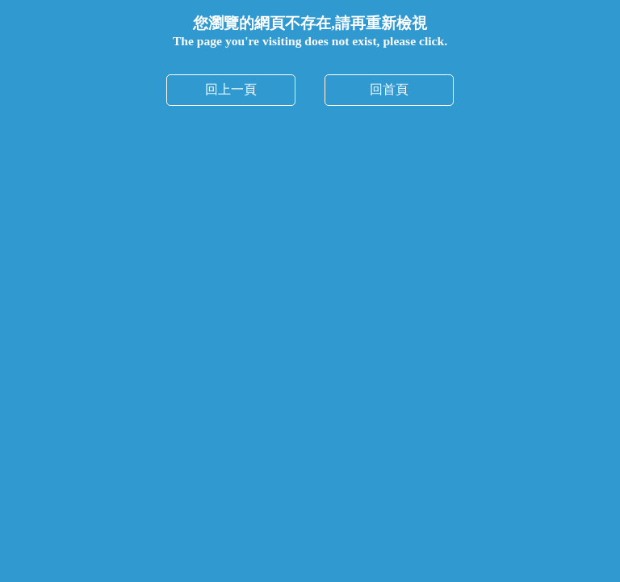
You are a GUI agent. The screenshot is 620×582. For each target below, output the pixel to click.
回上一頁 (231, 89)
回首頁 (389, 89)
